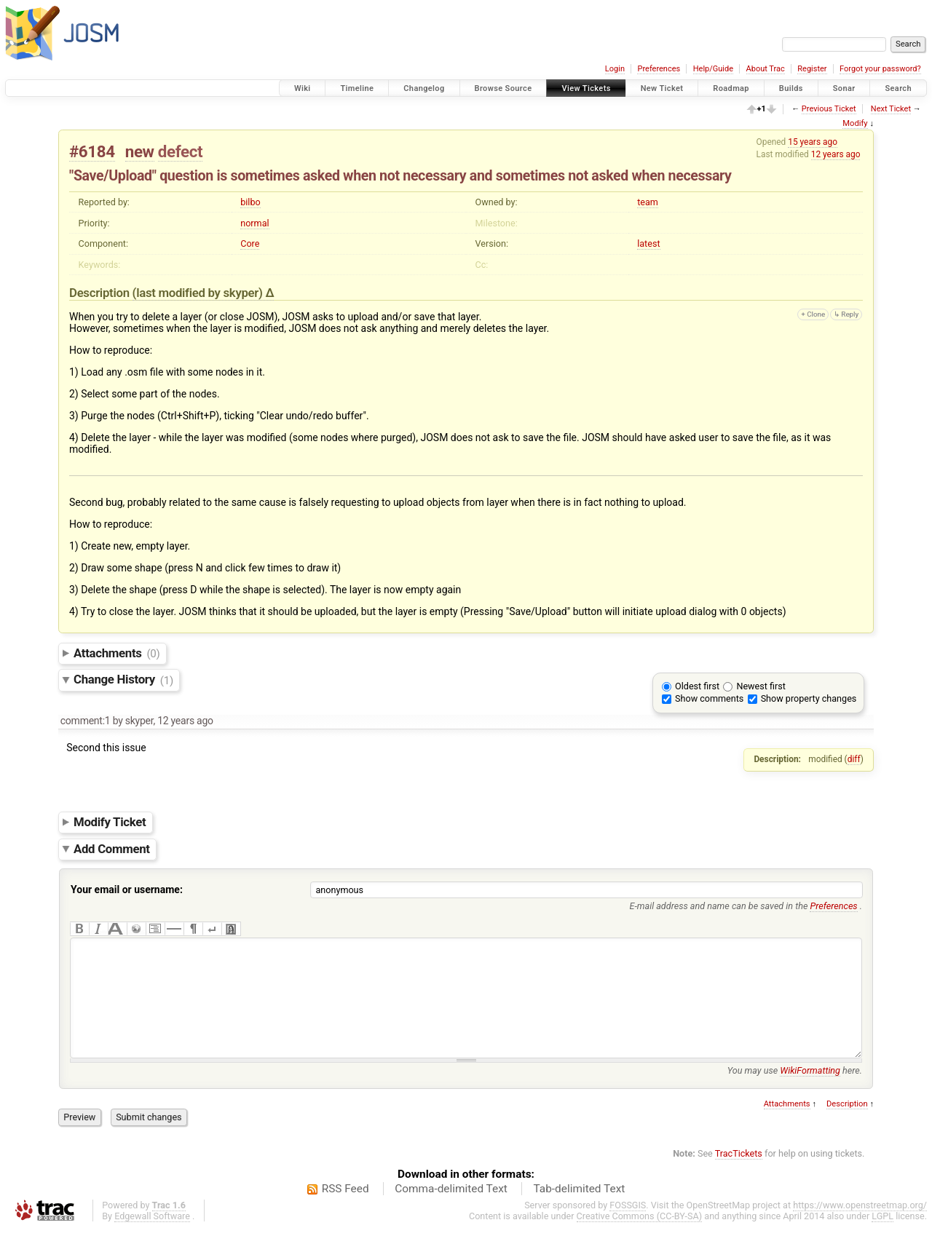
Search (898, 88)
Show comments (709, 698)
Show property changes (809, 698)
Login (615, 69)
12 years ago (836, 154)
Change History (123, 680)
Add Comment (112, 848)
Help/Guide (713, 69)
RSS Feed (345, 1210)
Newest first (760, 686)
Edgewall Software (152, 1237)
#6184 (92, 151)
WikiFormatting (810, 1092)
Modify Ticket (110, 822)
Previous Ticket (829, 109)
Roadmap (731, 88)
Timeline (357, 88)
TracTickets (738, 1175)
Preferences (658, 69)
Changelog (423, 88)
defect (180, 151)
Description (847, 1125)
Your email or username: (127, 889)
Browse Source (503, 88)
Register (811, 69)
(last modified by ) (199, 292)
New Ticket (662, 88)
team (647, 202)
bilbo (250, 202)
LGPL (882, 1237)
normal (254, 223)
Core (249, 243)
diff (854, 759)
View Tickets (585, 88)
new (139, 151)
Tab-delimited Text (579, 1210)
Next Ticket (891, 109)
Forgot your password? (880, 69)
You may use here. (794, 1092)
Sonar (844, 88)
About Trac (765, 69)
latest (648, 243)
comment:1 (85, 720)
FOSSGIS (627, 1226)
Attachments (117, 653)
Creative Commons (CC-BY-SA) (640, 1237)
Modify (854, 123)
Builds (791, 88)
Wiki (302, 88)
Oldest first (697, 686)
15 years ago (812, 142)
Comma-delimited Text (451, 1210)
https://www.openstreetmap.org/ (860, 1226)
